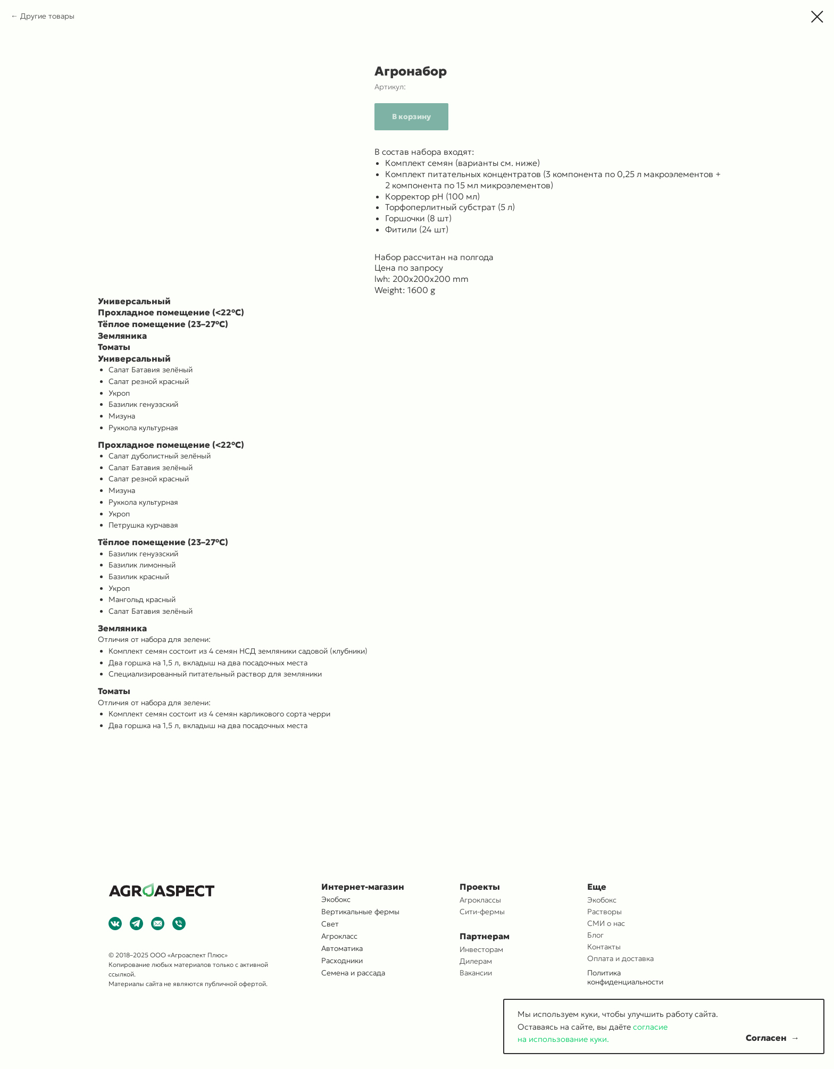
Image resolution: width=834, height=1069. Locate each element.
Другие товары (47, 16)
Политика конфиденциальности (625, 977)
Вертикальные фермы (360, 911)
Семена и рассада (353, 973)
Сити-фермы (482, 911)
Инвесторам (481, 949)
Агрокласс (339, 936)
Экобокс (601, 900)
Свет (330, 924)
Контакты (604, 946)
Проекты (480, 886)
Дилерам (476, 961)
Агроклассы (480, 900)
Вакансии (476, 973)
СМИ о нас (606, 923)
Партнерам (485, 936)
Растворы (604, 911)
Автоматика (342, 948)
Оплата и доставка (620, 958)
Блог (595, 935)
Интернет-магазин (362, 886)
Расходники (342, 960)
